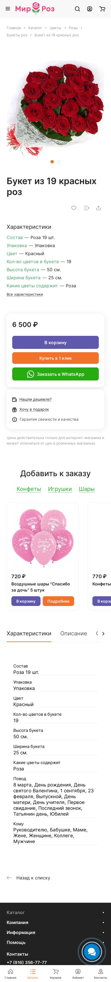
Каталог (16, 912)
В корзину (55, 342)
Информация (21, 932)
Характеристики (29, 633)
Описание (73, 633)
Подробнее (58, 601)
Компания (17, 922)
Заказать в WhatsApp (55, 374)
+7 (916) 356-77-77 (27, 962)
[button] (52, 161)
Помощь (16, 942)
